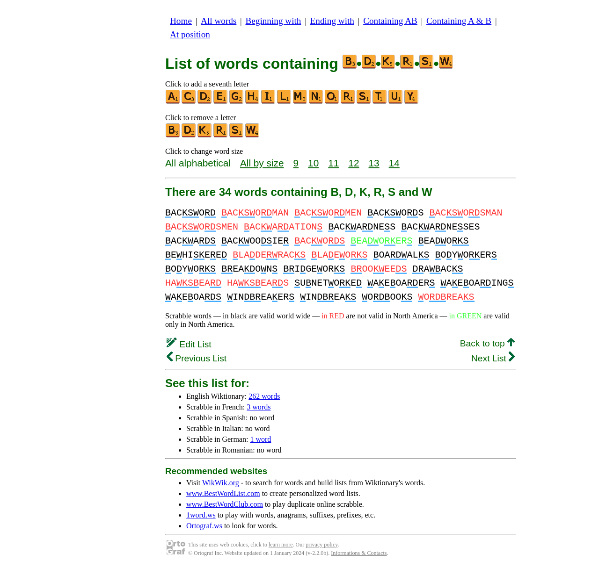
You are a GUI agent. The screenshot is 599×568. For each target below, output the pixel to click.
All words (218, 21)
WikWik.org (220, 483)
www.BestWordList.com (223, 493)
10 (313, 163)
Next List (493, 358)
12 (353, 163)
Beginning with (273, 21)
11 (333, 163)
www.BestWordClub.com (224, 504)
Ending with (332, 21)
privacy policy (321, 544)
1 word (260, 439)
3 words (258, 407)
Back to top (487, 343)
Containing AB (390, 21)
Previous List (196, 358)
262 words (264, 396)
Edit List (189, 344)
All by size (262, 163)
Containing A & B (458, 21)
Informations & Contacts (359, 553)
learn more (281, 544)
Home (181, 21)
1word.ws (201, 515)
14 (394, 163)
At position (190, 34)
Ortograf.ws (204, 526)
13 (374, 163)
